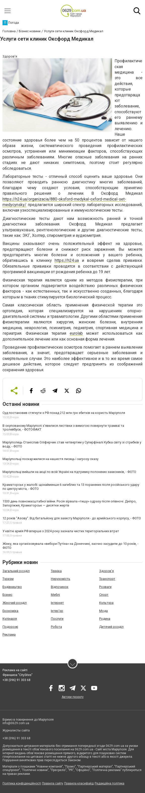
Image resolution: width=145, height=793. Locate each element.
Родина (104, 618)
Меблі (55, 595)
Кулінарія (10, 618)
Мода (103, 611)
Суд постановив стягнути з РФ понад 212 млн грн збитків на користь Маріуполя (64, 413)
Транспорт (107, 579)
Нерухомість (60, 579)
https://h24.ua (67, 260)
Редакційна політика (109, 783)
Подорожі (10, 627)
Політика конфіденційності (22, 783)
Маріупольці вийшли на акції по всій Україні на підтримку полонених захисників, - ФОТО (69, 472)
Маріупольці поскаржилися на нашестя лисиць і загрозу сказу (50, 459)
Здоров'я (106, 571)
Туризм (8, 579)
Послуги (57, 618)
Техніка (56, 571)
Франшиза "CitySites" (17, 675)
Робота (56, 627)
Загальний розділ (16, 571)
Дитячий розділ (111, 627)
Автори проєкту (73, 697)
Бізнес (7, 595)
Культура (106, 603)
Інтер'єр (57, 611)
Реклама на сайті (15, 670)
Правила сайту (52, 783)
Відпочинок (59, 587)
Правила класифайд (79, 783)
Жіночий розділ (15, 603)
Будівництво (12, 587)
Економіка (10, 611)
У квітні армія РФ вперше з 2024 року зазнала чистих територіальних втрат (61, 531)
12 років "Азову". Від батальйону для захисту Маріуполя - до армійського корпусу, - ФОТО (72, 518)
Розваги (105, 587)
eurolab (76, 333)
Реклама (9, 634)
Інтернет (57, 603)
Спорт (103, 595)
